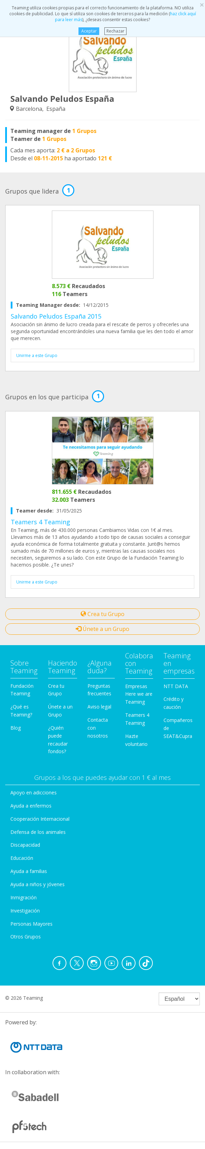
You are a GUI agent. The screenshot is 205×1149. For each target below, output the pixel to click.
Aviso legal (99, 706)
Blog (15, 727)
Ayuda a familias (28, 871)
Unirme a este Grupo (36, 355)
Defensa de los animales (38, 832)
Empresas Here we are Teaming (138, 694)
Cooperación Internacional (39, 819)
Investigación (25, 910)
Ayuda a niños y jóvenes (37, 884)
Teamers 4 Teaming (40, 522)
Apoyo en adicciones (33, 792)
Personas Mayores (31, 923)
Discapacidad (25, 844)
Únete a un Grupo (102, 629)
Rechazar (115, 31)
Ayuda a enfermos (31, 805)
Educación (21, 858)
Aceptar (89, 31)
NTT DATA (176, 686)
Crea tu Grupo (102, 614)
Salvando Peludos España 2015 (56, 316)
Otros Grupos (25, 936)
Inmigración (23, 897)
